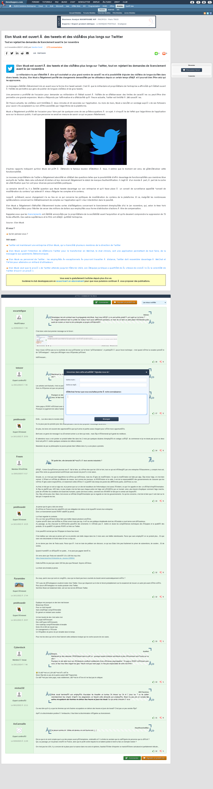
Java (67, 6)
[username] (113, 380)
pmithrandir (19, 419)
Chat (72, 2)
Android (111, 10)
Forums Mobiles (89, 13)
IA (46, 6)
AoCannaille (19, 724)
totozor (19, 368)
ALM (51, 6)
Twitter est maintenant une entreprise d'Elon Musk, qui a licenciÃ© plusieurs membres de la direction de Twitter (65, 245)
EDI (84, 6)
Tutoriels (47, 2)
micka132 (19, 688)
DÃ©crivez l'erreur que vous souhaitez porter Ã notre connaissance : (106, 403)
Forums (35, 2)
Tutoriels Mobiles (104, 13)
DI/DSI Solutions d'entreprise (25, 6)
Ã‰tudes (106, 2)
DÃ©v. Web (76, 6)
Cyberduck (19, 647)
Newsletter (84, 2)
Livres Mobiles (129, 13)
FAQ (57, 2)
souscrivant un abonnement (70, 281)
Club (125, 2)
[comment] (106, 404)
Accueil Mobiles (75, 13)
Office (112, 6)
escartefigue (19, 311)
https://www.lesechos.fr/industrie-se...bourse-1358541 (55, 558)
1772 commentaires (54, 47)
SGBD (105, 6)
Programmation (94, 6)
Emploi (96, 2)
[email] (113, 385)
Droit (117, 2)
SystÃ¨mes (130, 6)
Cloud (40, 6)
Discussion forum (191, 70)
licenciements (34, 214)
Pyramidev (19, 578)
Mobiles (120, 6)
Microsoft (59, 6)
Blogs (64, 2)
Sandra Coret (36, 47)
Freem (19, 456)
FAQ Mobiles (117, 13)
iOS (118, 10)
